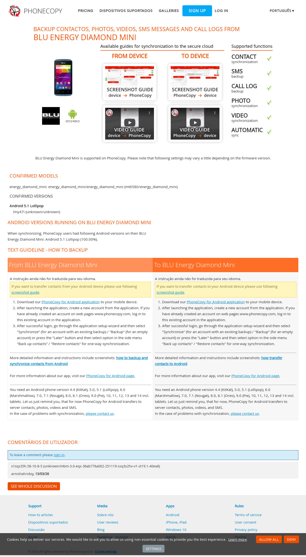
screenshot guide (25, 292)
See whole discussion (34, 486)
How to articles (40, 514)
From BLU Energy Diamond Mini (129, 82)
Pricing (85, 10)
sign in (59, 455)
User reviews (107, 522)
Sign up (197, 10)
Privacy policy (246, 529)
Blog (100, 529)
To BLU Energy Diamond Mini (195, 82)
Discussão (36, 529)
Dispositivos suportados (126, 10)
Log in (221, 10)
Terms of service (248, 514)
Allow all (269, 539)
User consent (245, 522)
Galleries (169, 10)
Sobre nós (105, 514)
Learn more (237, 539)
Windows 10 (176, 529)
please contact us (100, 413)
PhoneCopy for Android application (71, 301)
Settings (153, 548)
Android (172, 514)
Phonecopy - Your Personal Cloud (36, 11)
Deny (291, 539)
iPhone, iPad (176, 522)
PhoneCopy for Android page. (110, 375)
